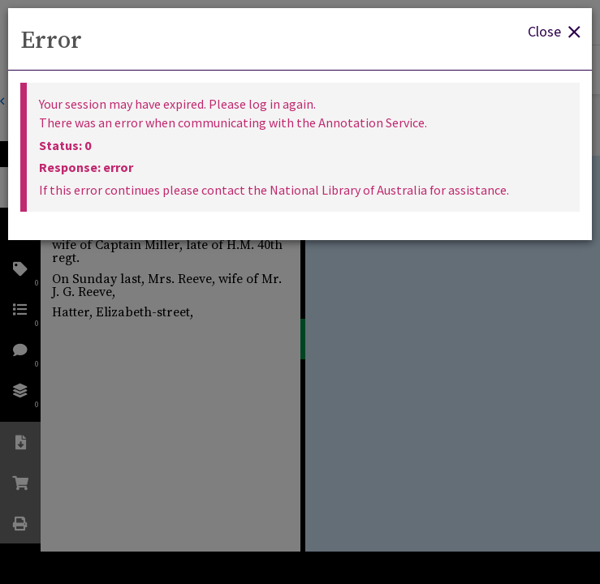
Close (554, 30)
